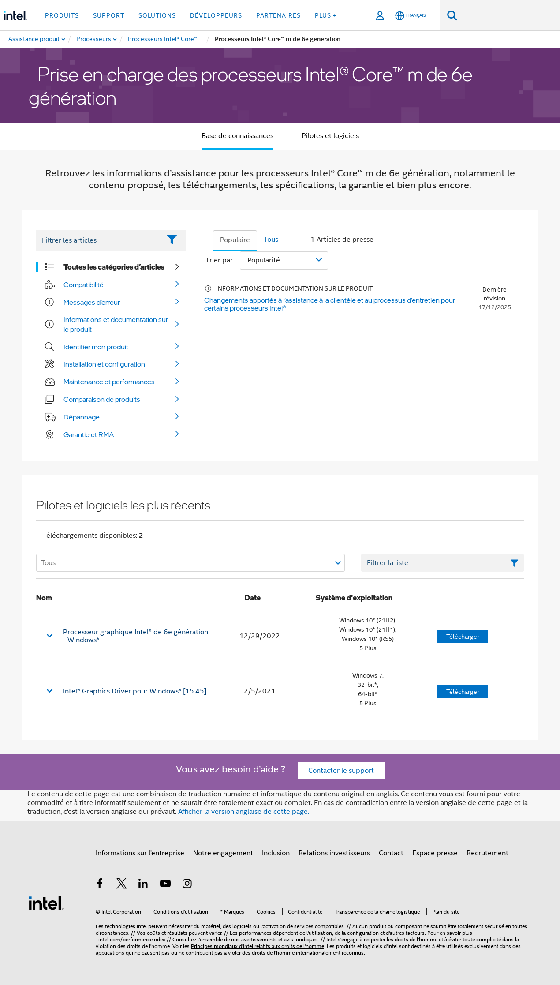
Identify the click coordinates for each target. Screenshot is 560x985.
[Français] (410, 15)
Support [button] (108, 15)
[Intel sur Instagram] (186, 885)
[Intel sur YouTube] (165, 885)
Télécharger (462, 636)
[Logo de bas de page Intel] (46, 902)
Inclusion (276, 853)
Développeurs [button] (216, 15)
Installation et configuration (104, 364)
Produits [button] (62, 15)
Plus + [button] (326, 15)
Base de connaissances (237, 135)
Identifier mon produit (95, 346)
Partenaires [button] (278, 15)
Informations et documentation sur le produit (115, 324)
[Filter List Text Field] (98, 241)
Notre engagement (223, 853)
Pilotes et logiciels (330, 135)
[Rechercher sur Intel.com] (508, 15)
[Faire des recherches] (452, 15)
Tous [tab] (271, 239)
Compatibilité (83, 284)
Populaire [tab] (235, 240)
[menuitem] (94, 39)
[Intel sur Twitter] (121, 885)
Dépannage (81, 416)
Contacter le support (341, 770)
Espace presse (435, 853)
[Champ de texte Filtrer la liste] (442, 563)
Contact (391, 853)
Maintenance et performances (109, 381)
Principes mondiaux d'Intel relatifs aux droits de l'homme (257, 946)
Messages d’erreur (91, 302)
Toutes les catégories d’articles (113, 266)
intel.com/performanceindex (131, 939)
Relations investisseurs (334, 853)
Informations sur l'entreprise (140, 853)
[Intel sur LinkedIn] (143, 885)
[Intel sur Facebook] (99, 885)
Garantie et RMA (88, 434)
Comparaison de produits (101, 399)
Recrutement (487, 853)
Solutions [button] (157, 15)
